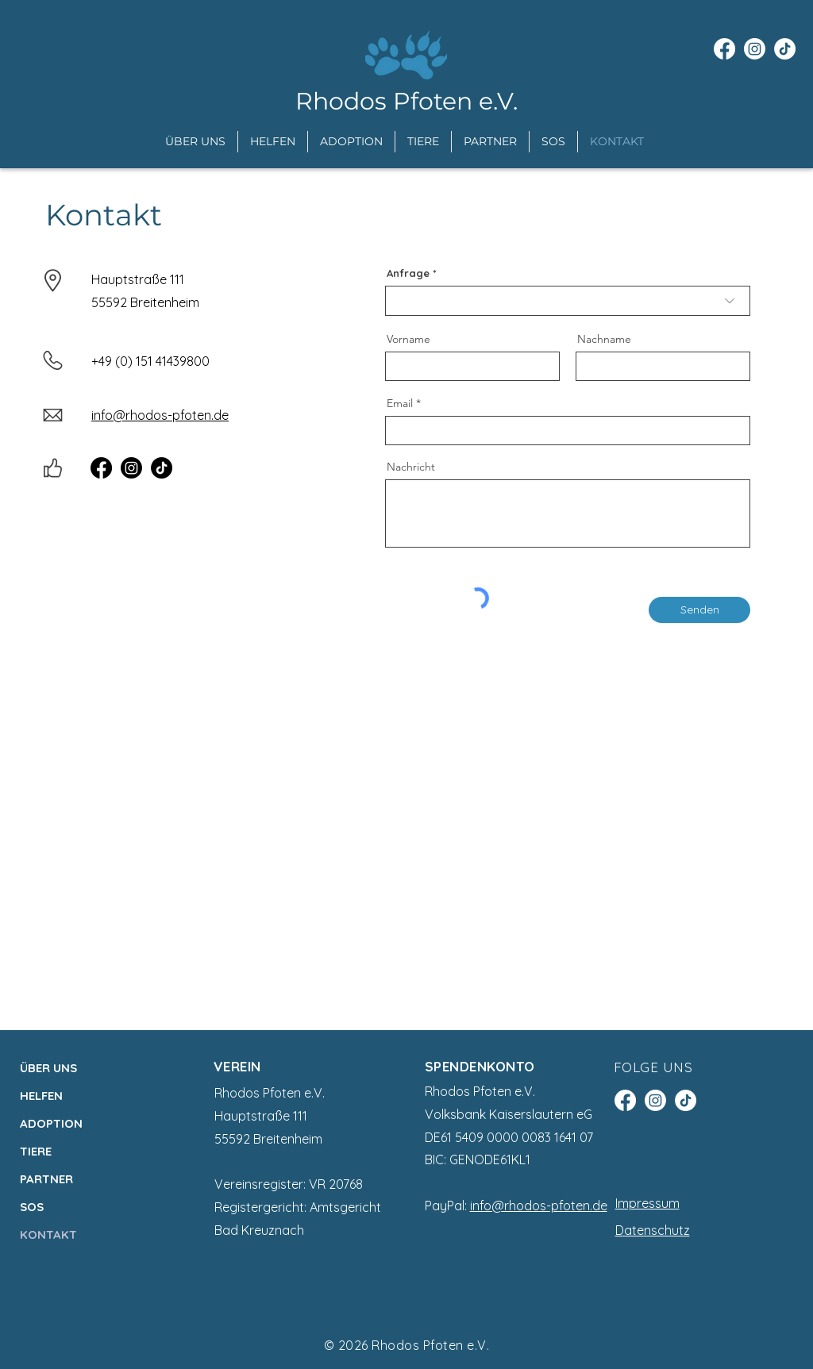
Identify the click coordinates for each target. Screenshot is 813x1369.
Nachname (604, 338)
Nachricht (411, 466)
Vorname (408, 338)
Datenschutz (652, 1230)
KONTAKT (48, 1234)
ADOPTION (51, 1123)
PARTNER (46, 1178)
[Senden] (699, 610)
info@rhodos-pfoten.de (538, 1205)
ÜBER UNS (48, 1067)
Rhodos (397, 1345)
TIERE (36, 1151)
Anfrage (408, 273)
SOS (32, 1206)
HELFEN (41, 1095)
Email (400, 403)
